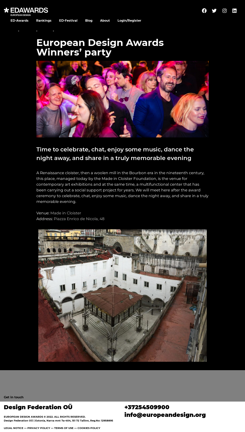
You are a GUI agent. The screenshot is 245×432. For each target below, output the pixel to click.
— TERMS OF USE (62, 428)
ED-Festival (68, 20)
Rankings (43, 20)
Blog (88, 20)
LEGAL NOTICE (13, 428)
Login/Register (129, 20)
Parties (45, 31)
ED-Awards (20, 20)
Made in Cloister (65, 213)
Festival (27, 31)
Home (12, 31)
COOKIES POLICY (89, 428)
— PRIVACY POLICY (36, 428)
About (105, 20)
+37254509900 (146, 407)
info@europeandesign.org (165, 414)
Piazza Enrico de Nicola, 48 (79, 218)
